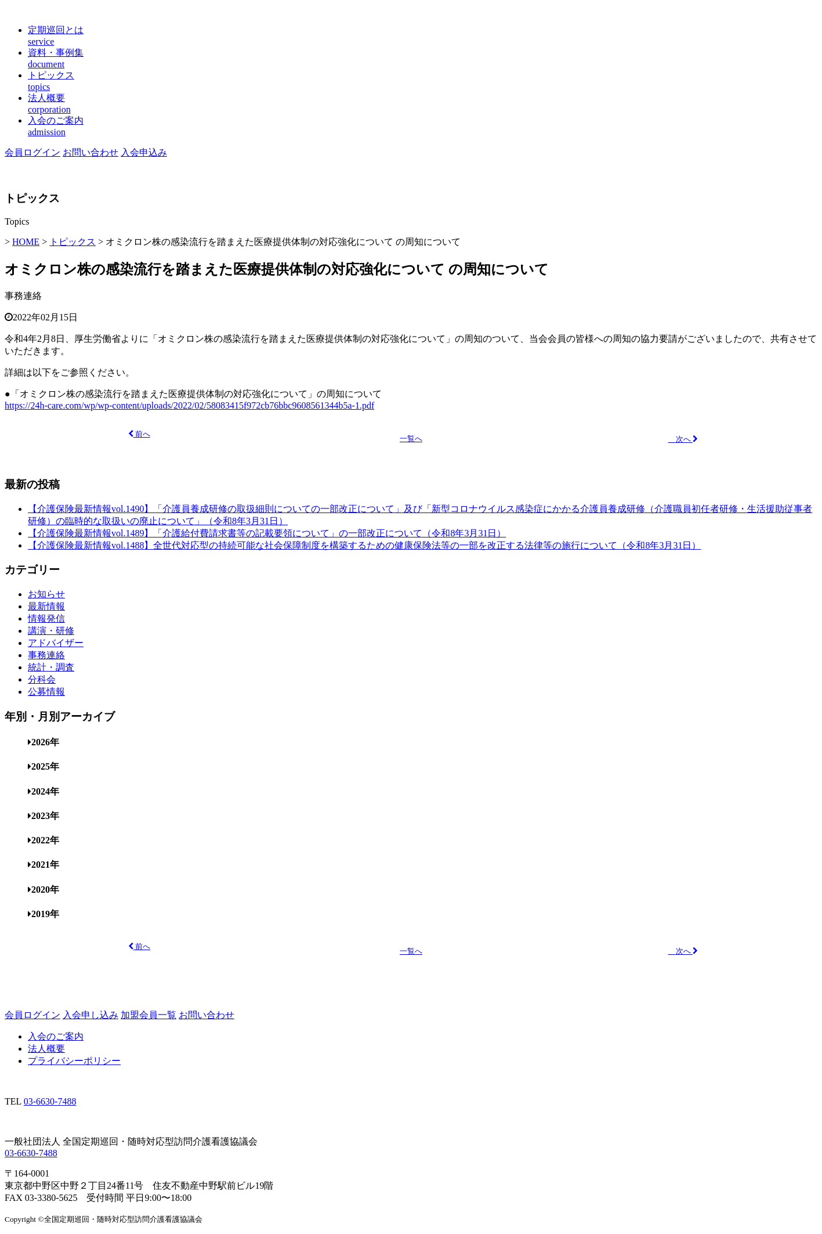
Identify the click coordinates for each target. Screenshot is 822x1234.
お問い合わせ (90, 152)
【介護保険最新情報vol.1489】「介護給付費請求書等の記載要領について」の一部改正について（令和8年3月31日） (267, 533)
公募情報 (46, 692)
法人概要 (46, 1048)
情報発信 (46, 618)
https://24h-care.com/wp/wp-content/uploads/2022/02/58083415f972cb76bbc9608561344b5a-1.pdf (189, 405)
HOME (25, 242)
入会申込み (144, 152)
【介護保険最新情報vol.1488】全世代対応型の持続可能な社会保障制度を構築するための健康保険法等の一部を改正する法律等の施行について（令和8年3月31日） (364, 545)
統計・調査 (51, 667)
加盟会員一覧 (148, 1015)
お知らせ (46, 594)
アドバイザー (56, 643)
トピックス (72, 242)
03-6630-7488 (50, 1101)
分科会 (42, 679)
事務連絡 (23, 296)
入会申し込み (90, 1015)
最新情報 (46, 606)
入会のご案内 (56, 1036)
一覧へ (411, 439)
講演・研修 (51, 631)
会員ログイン (32, 152)
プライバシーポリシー (74, 1061)
